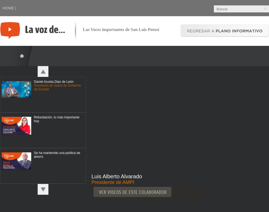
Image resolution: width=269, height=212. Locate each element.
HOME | (9, 8)
